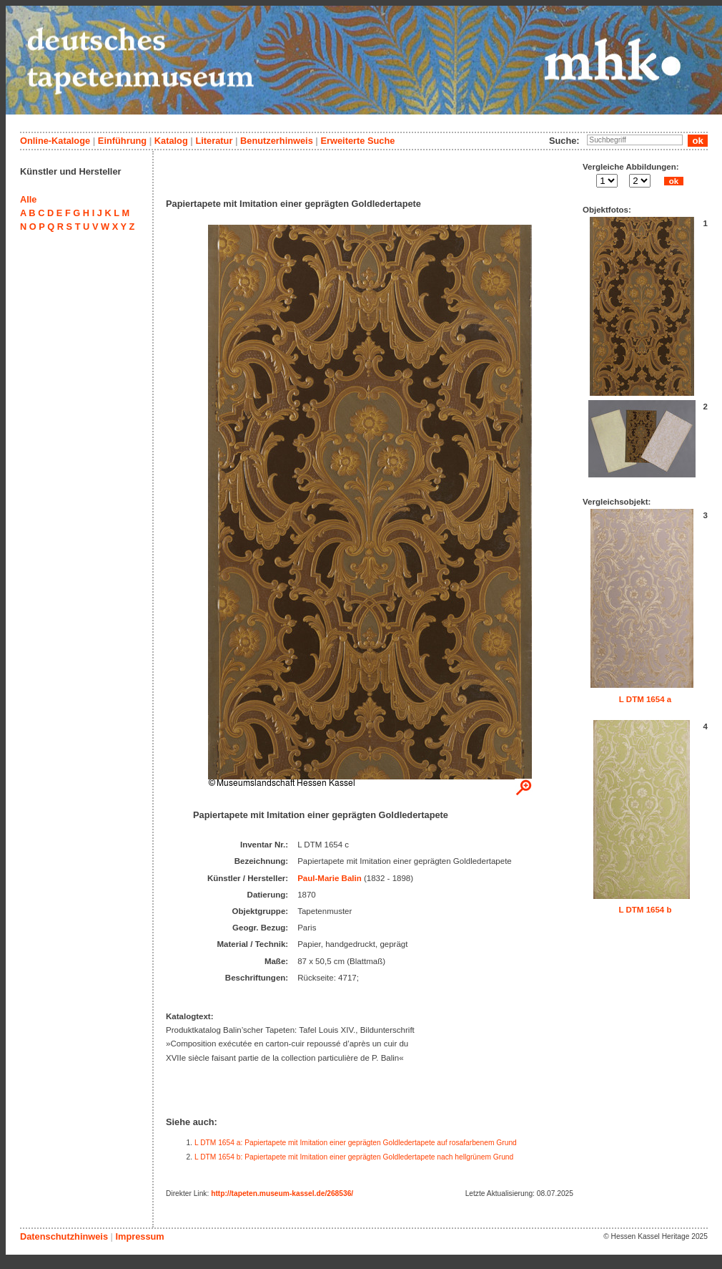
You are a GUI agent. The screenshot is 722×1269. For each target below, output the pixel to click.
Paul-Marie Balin (329, 878)
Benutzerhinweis (276, 140)
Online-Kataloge (55, 140)
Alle (28, 199)
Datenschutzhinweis (64, 1236)
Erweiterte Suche (357, 140)
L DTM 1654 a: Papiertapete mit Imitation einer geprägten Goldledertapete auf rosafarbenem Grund (355, 1143)
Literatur (213, 140)
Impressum (139, 1236)
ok (673, 181)
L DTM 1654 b (644, 909)
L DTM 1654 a (645, 699)
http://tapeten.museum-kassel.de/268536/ (282, 1193)
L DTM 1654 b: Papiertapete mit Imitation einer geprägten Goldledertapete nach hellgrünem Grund (353, 1157)
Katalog (171, 140)
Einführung (122, 140)
